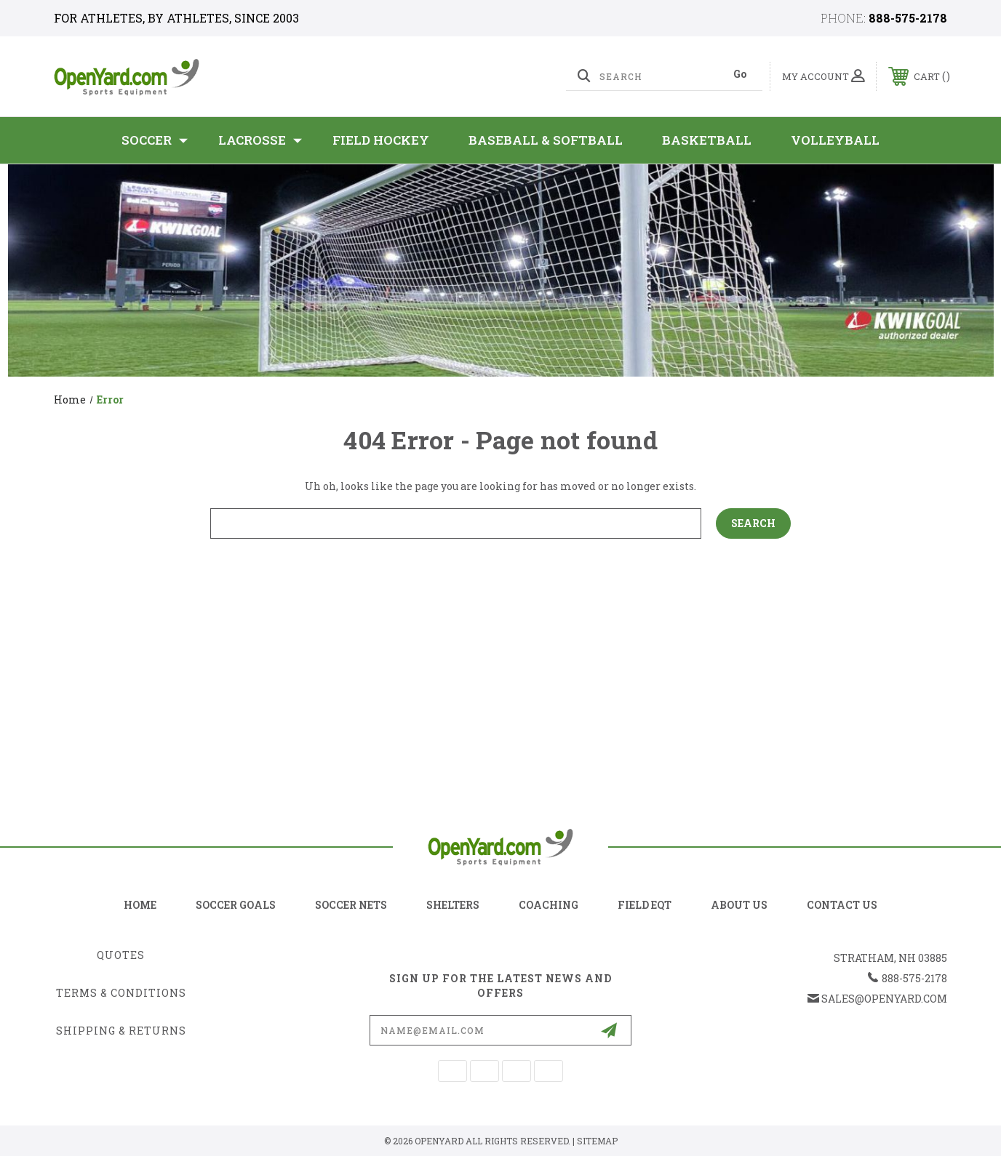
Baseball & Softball (545, 140)
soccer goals (236, 905)
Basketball (706, 140)
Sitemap (597, 1141)
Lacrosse (260, 140)
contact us (842, 905)
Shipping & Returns (121, 1030)
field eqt (644, 905)
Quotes (121, 955)
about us (739, 905)
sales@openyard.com (884, 999)
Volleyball (835, 140)
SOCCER (154, 140)
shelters (452, 905)
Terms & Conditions (121, 993)
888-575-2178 (908, 17)
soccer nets (351, 905)
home (140, 905)
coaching (548, 905)
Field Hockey (380, 140)
